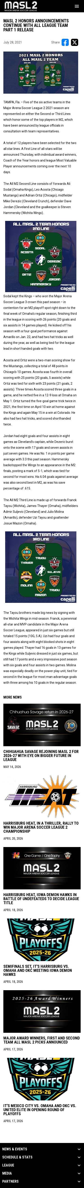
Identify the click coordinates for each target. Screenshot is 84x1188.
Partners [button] (10, 1181)
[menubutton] (77, 6)
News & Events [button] (14, 1149)
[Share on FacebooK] (65, 42)
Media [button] (7, 1173)
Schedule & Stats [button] (17, 1157)
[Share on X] (74, 42)
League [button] (8, 1165)
